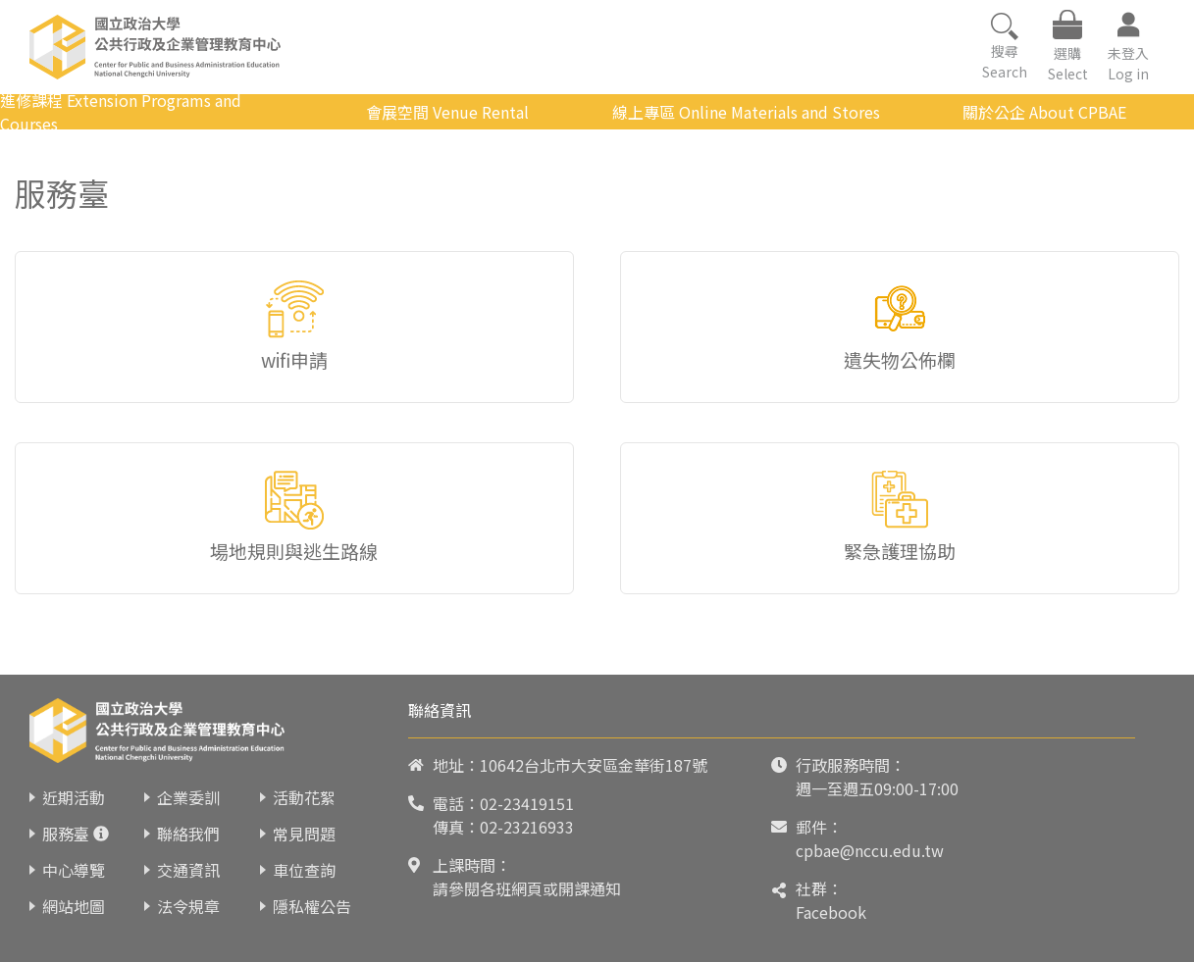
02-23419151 (527, 803)
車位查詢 (304, 870)
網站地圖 (73, 906)
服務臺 (65, 833)
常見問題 (304, 833)
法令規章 (188, 906)
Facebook (831, 912)
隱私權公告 (312, 906)
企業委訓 (188, 797)
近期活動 (73, 797)
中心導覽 (73, 870)
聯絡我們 (188, 833)
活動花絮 (304, 797)
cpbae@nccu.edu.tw (870, 850)
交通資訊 (188, 870)
